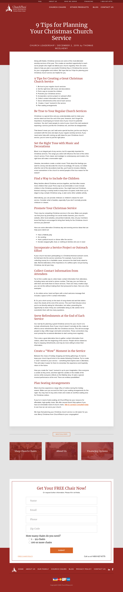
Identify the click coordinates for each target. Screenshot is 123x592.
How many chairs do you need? (43, 535)
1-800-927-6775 (98, 556)
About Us (61, 451)
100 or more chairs (41, 542)
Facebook (113, 569)
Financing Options (97, 451)
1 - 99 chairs (38, 539)
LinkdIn (109, 569)
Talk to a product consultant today (76, 404)
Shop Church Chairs (26, 451)
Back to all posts (61, 434)
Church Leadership (42, 45)
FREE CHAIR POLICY (25, 556)
